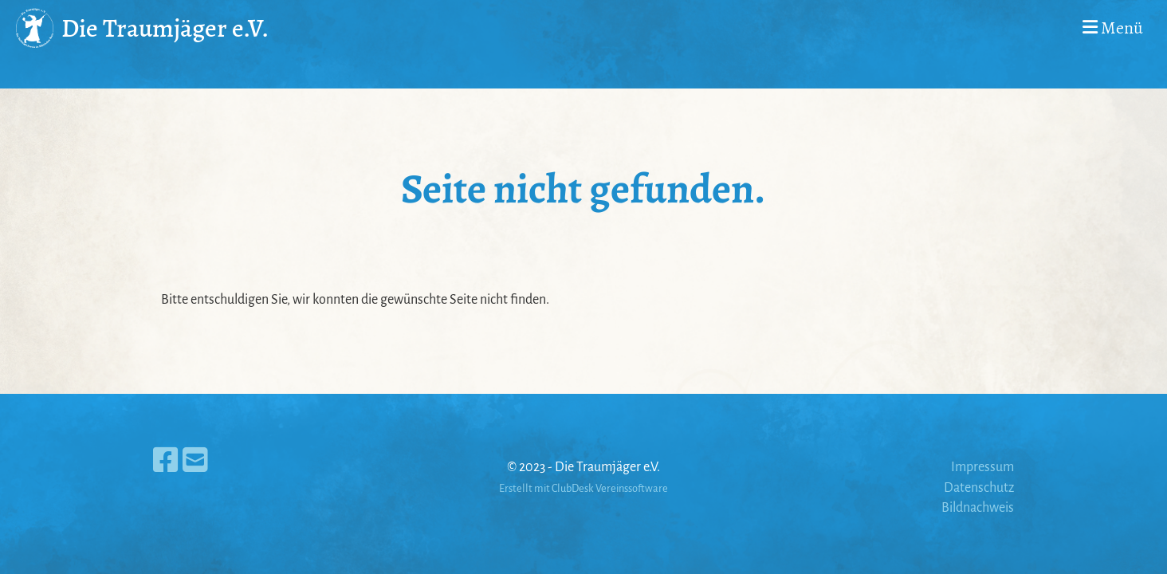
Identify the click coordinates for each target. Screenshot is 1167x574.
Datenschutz (979, 488)
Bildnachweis (977, 508)
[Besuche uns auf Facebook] (166, 461)
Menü (1113, 28)
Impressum (982, 467)
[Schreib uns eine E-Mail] (195, 461)
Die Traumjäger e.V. (165, 27)
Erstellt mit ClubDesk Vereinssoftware (583, 488)
